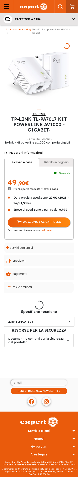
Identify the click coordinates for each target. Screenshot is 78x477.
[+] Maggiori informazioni (23, 153)
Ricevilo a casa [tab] (21, 162)
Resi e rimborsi (19, 287)
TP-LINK (39, 114)
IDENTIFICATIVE (20, 322)
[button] (39, 19)
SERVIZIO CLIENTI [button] (51, 431)
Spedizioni (16, 260)
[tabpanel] (39, 71)
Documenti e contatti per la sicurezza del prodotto (36, 340)
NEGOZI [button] (54, 439)
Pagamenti (16, 274)
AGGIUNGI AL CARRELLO (39, 222)
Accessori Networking (18, 29)
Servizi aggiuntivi (19, 248)
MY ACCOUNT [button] (53, 446)
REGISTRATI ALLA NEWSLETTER (39, 390)
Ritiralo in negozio (56, 162)
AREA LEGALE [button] (53, 454)
